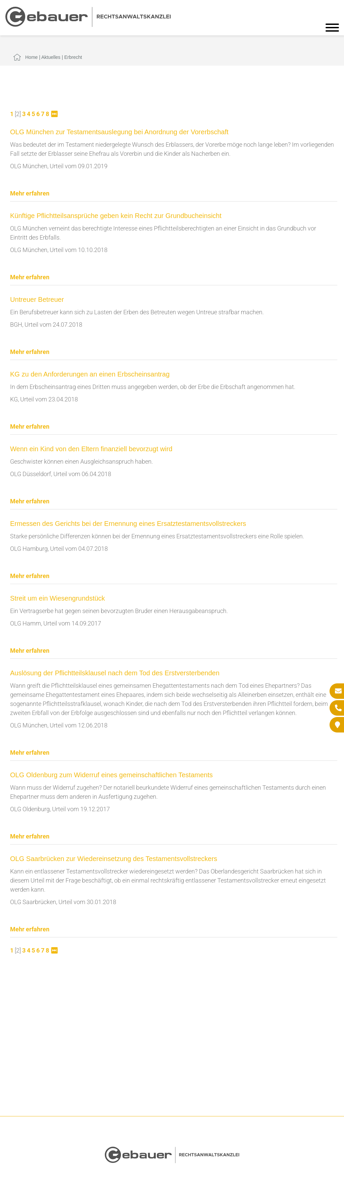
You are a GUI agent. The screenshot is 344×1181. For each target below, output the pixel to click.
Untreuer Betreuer (37, 299)
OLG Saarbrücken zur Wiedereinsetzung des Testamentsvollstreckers (113, 858)
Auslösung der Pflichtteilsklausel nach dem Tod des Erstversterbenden (114, 673)
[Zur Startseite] (88, 24)
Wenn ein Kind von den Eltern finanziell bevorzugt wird (91, 449)
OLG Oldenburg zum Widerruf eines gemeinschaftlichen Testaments (111, 775)
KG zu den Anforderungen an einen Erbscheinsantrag (90, 374)
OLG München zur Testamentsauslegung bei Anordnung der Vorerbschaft (119, 132)
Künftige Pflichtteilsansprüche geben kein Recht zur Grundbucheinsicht (115, 215)
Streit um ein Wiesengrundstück (57, 598)
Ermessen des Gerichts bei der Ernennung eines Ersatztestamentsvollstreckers (128, 523)
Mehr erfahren (29, 193)
